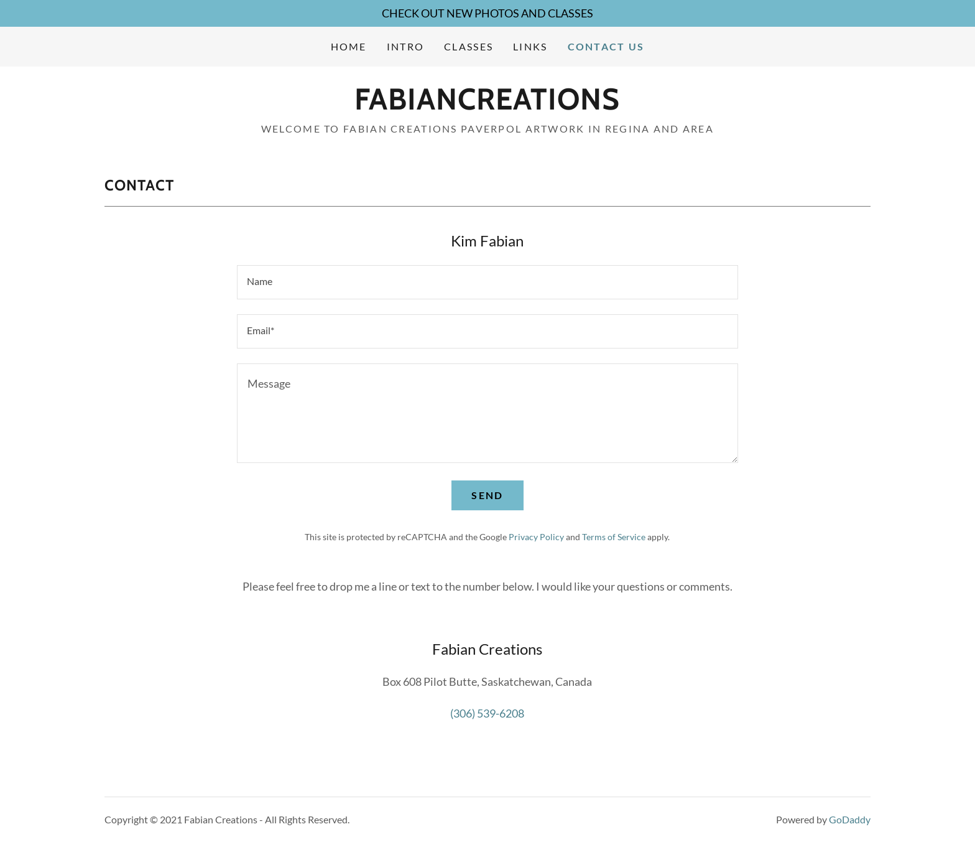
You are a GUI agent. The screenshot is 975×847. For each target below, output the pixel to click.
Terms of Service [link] (613, 536)
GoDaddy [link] (850, 819)
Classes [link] (468, 46)
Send (487, 495)
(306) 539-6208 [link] (487, 713)
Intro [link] (405, 46)
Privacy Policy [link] (536, 536)
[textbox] (487, 282)
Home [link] (349, 46)
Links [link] (530, 46)
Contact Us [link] (606, 46)
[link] (487, 105)
